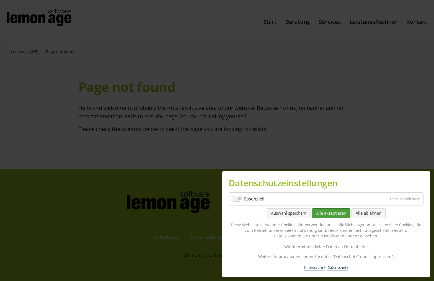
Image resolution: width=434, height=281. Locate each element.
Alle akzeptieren (331, 213)
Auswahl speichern (289, 213)
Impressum (313, 267)
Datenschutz (337, 267)
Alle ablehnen (368, 213)
